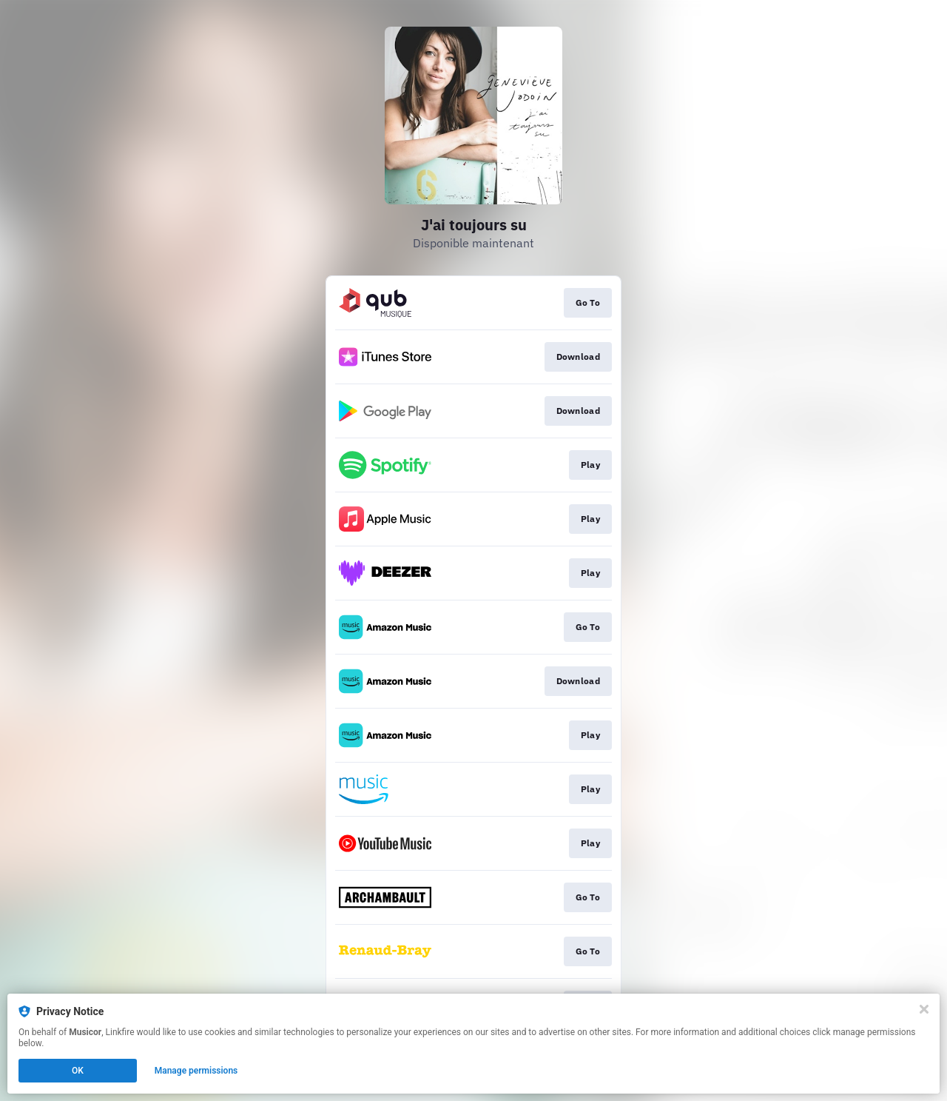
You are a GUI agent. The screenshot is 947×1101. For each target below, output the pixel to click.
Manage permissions (196, 1070)
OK (78, 1070)
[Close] (924, 1009)
